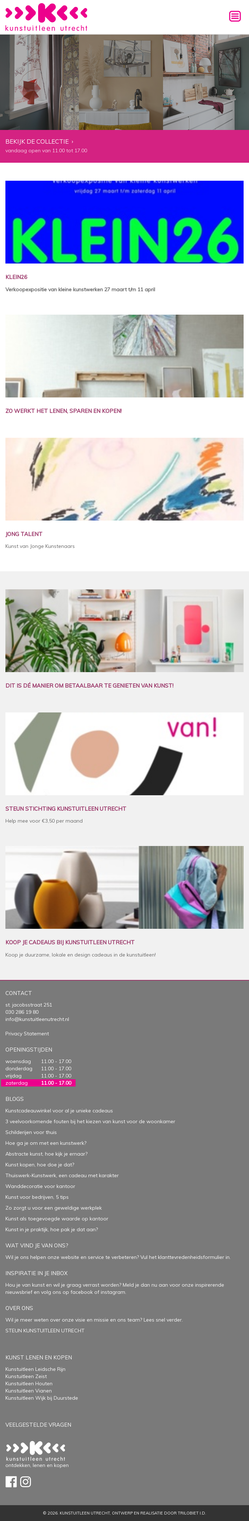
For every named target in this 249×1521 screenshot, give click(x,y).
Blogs (14, 1098)
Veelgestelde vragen (38, 1424)
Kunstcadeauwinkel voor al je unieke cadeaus (59, 1110)
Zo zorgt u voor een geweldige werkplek (53, 1208)
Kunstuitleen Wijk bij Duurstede (41, 1398)
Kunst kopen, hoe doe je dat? (39, 1164)
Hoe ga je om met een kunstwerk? (45, 1143)
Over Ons (19, 1308)
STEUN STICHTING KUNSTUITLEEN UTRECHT (65, 809)
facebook (82, 1292)
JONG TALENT (23, 534)
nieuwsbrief (18, 1292)
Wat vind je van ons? (36, 1245)
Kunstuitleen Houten (29, 1383)
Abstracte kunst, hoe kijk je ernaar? (46, 1154)
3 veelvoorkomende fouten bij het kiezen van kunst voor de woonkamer (90, 1121)
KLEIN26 (16, 277)
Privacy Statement (27, 1033)
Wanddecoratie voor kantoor (40, 1186)
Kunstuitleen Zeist (26, 1376)
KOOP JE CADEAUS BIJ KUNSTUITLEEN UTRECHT (70, 943)
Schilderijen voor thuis (31, 1132)
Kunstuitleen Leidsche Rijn (35, 1369)
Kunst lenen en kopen (38, 1357)
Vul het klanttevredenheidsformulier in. (185, 1257)
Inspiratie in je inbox (36, 1273)
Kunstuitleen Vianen (28, 1390)
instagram (113, 1292)
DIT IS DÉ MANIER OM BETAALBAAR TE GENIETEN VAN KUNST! (89, 686)
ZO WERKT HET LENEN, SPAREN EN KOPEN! (63, 411)
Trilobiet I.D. (192, 1513)
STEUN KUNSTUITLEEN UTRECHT (45, 1330)
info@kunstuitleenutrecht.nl (37, 1019)
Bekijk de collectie (37, 141)
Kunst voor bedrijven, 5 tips (37, 1197)
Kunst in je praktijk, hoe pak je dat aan (50, 1229)
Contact (18, 993)
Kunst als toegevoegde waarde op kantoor (56, 1218)
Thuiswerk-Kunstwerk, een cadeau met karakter (62, 1175)
